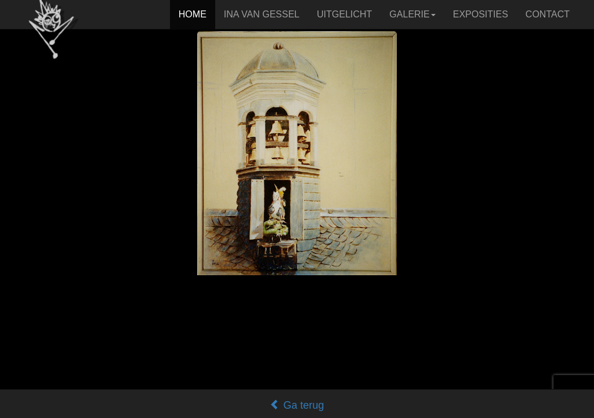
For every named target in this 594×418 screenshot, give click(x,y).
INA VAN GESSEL (261, 14)
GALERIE (412, 14)
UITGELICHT (344, 14)
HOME (193, 14)
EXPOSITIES (480, 14)
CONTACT (548, 14)
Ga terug (297, 405)
